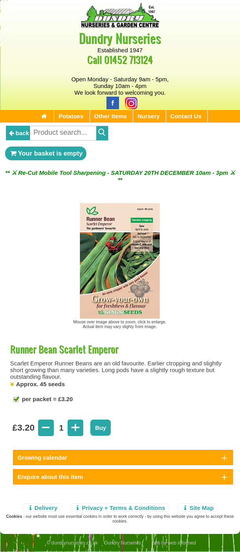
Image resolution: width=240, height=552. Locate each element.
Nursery (148, 116)
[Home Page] (120, 25)
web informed (182, 543)
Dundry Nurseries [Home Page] (120, 37)
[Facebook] (111, 102)
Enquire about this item (50, 476)
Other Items (110, 116)
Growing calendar (42, 457)
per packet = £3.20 (46, 399)
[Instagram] (129, 102)
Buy (100, 427)
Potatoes (71, 116)
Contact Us (186, 116)
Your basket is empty (46, 153)
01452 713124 (128, 59)
